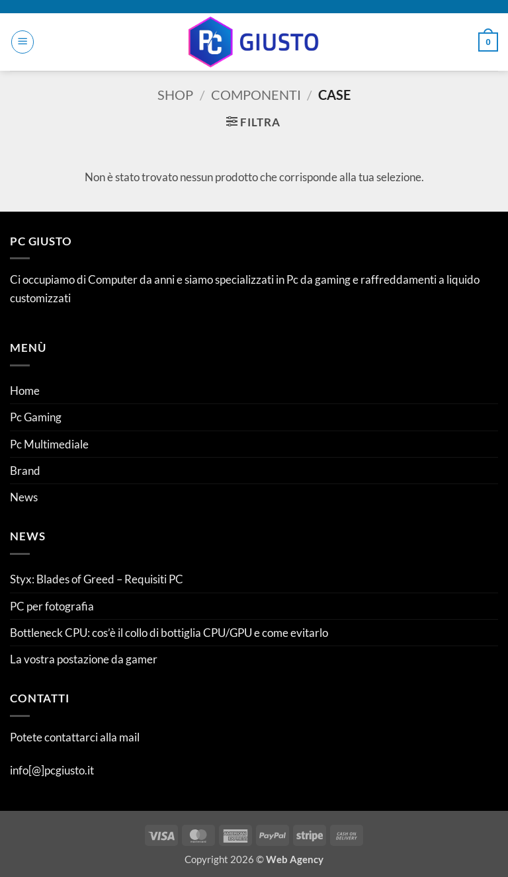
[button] (22, 41)
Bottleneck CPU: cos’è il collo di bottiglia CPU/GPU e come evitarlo (169, 633)
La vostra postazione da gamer (83, 659)
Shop (175, 95)
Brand (25, 471)
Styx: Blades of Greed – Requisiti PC (96, 579)
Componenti (256, 95)
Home (25, 390)
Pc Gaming (36, 417)
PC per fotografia (52, 606)
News (24, 497)
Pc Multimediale (49, 444)
